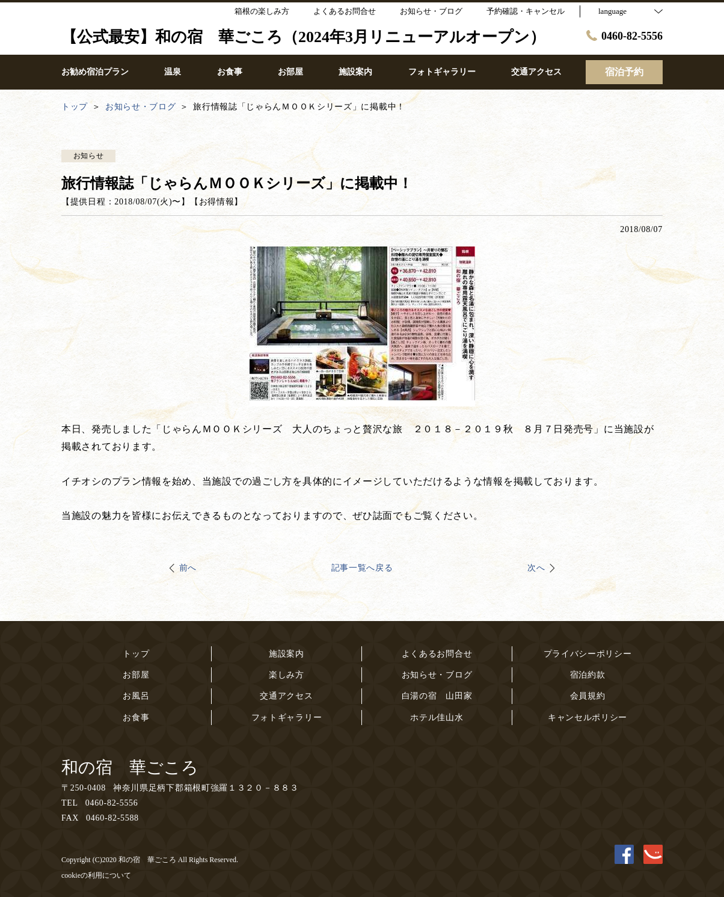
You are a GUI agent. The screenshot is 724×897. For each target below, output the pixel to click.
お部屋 (136, 674)
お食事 (136, 717)
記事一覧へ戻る (362, 567)
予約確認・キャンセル (525, 11)
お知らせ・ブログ (437, 674)
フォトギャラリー (286, 717)
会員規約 (588, 695)
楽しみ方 (286, 674)
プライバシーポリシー (588, 653)
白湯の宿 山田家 (437, 695)
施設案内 (286, 653)
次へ (536, 567)
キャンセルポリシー (587, 717)
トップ (136, 653)
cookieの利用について (96, 875)
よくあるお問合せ (437, 653)
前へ (188, 567)
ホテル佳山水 (436, 717)
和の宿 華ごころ (129, 767)
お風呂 (136, 695)
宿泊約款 (588, 674)
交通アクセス (286, 695)
